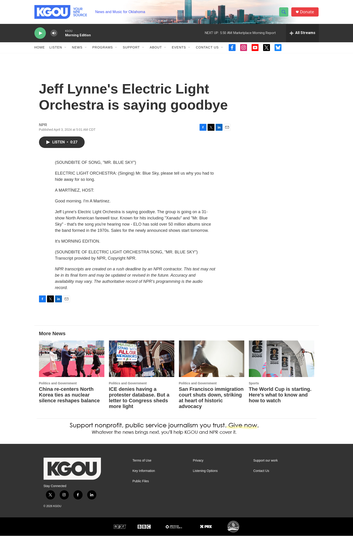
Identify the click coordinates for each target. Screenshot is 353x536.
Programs (102, 48)
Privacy (198, 460)
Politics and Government (58, 383)
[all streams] (302, 33)
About (156, 48)
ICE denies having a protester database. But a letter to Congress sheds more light (139, 397)
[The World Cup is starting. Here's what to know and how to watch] (281, 359)
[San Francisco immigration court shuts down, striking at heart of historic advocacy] (211, 359)
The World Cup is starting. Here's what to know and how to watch (280, 395)
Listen (56, 48)
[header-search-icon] (284, 12)
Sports (254, 383)
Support (131, 48)
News (77, 48)
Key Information (144, 471)
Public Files (141, 481)
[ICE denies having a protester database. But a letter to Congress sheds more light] (141, 359)
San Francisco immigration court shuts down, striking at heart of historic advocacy (211, 397)
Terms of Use (142, 460)
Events (179, 48)
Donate (307, 12)
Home (39, 48)
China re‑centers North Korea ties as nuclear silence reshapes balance (69, 395)
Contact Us (207, 48)
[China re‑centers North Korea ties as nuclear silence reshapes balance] (71, 359)
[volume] (54, 33)
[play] (40, 33)
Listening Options (205, 471)
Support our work (265, 460)
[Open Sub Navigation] (65, 48)
